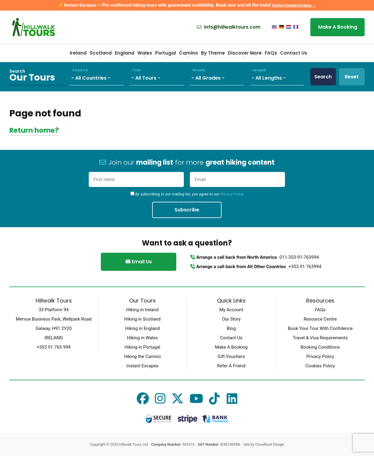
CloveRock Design (269, 444)
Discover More (245, 55)
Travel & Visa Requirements (320, 337)
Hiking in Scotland (142, 319)
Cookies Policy (320, 366)
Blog (231, 328)
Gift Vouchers (231, 356)
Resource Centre (320, 319)
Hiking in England (142, 328)
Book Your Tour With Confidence (320, 328)
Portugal (165, 55)
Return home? (34, 130)
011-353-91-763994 (299, 257)
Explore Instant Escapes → (294, 5)
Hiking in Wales (142, 337)
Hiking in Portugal (142, 347)
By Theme (213, 55)
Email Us (139, 261)
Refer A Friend (231, 366)
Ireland (78, 55)
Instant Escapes (142, 366)
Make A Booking (337, 27)
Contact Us (293, 53)
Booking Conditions (320, 347)
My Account (231, 309)
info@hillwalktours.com (229, 27)
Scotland (101, 55)
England (124, 55)
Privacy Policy (232, 194)
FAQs (271, 53)
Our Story (231, 319)
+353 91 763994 (305, 266)
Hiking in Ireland (142, 309)
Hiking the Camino (142, 356)
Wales (144, 55)
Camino (188, 55)
